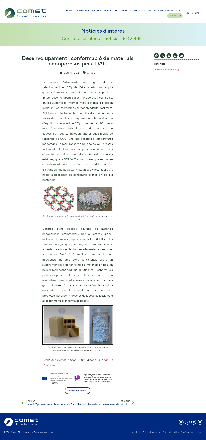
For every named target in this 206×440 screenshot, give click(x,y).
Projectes (110, 10)
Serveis (96, 10)
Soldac (90, 72)
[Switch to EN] (187, 13)
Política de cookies (171, 432)
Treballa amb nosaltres (135, 10)
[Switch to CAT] (197, 13)
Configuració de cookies (191, 432)
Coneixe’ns (82, 10)
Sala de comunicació (167, 10)
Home (69, 10)
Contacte (175, 15)
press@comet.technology (166, 69)
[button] (156, 55)
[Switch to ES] (192, 13)
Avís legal (136, 432)
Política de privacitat (151, 432)
